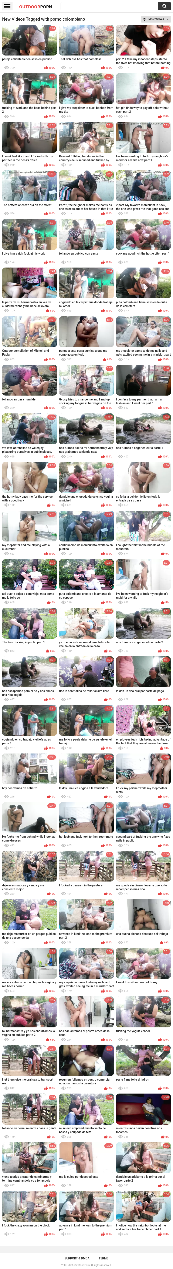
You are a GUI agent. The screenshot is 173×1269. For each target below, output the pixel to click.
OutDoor (35, 7)
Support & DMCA (76, 1258)
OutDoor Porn (82, 1265)
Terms (104, 1258)
